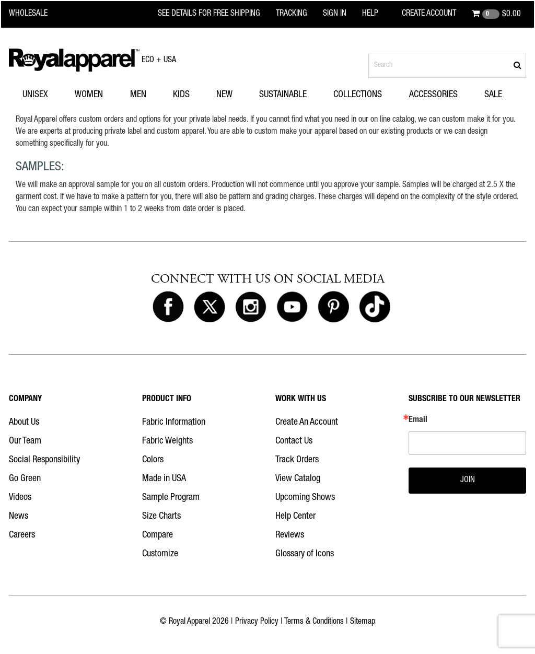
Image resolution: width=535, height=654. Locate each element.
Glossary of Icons (304, 554)
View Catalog (297, 479)
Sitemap (362, 622)
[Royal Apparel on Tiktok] (374, 307)
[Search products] (447, 65)
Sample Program (171, 498)
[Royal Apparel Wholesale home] (35, 14)
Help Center (295, 516)
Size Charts (161, 516)
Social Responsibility (44, 460)
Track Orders (297, 460)
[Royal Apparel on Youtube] (292, 307)
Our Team (25, 441)
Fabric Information (173, 422)
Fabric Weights (167, 441)
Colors (153, 460)
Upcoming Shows (305, 498)
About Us (24, 422)
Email (418, 420)
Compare (157, 535)
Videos (20, 498)
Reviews (289, 535)
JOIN (467, 480)
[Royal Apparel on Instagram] (250, 307)
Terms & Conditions (314, 622)
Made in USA (164, 479)
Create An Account (306, 422)
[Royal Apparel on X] (209, 307)
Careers (22, 535)
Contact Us (293, 441)
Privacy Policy (256, 622)
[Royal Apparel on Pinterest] (333, 307)
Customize (160, 554)
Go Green (25, 479)
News (18, 516)
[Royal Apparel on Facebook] (168, 307)
